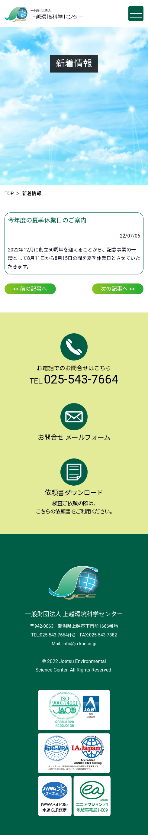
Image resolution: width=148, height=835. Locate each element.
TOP (9, 193)
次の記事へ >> (118, 289)
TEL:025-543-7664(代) (53, 635)
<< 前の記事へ (30, 289)
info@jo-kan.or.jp (79, 643)
